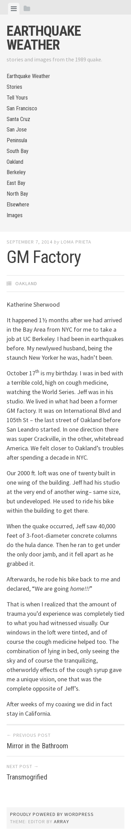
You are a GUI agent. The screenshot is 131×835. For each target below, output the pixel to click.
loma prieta (76, 242)
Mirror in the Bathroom (37, 746)
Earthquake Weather (44, 38)
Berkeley (16, 172)
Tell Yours (17, 97)
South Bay (17, 151)
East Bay (16, 183)
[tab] (13, 9)
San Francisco (22, 108)
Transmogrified (27, 777)
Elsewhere (18, 204)
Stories (14, 87)
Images (15, 215)
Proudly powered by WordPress (52, 814)
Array (61, 821)
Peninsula (17, 140)
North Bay (17, 193)
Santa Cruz (18, 119)
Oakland (15, 162)
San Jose (17, 129)
